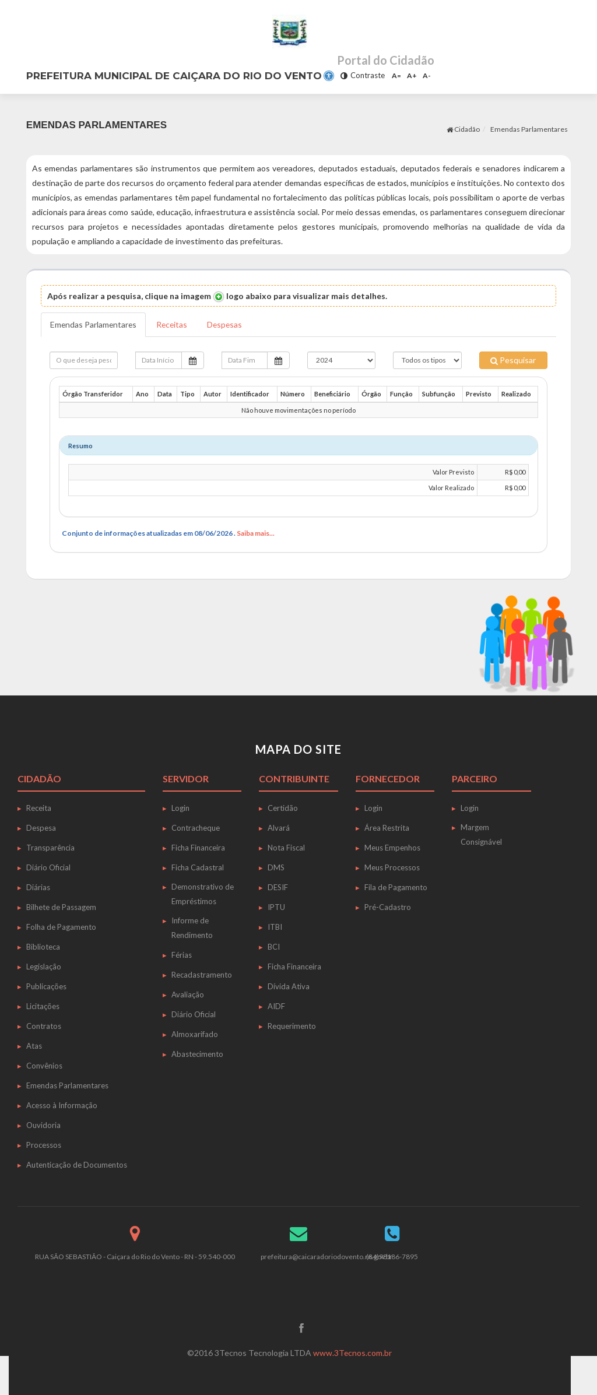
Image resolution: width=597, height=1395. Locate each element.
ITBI (275, 927)
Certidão (283, 808)
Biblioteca (43, 946)
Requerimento (292, 1026)
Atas (34, 1045)
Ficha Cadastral (197, 867)
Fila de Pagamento (395, 887)
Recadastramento (201, 974)
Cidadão (463, 129)
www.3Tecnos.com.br (352, 1353)
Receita (38, 808)
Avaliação (187, 994)
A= (396, 75)
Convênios (44, 1065)
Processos (43, 1145)
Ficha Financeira (198, 847)
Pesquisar (513, 360)
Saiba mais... (256, 533)
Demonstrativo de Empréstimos (202, 894)
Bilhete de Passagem (61, 907)
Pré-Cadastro (387, 907)
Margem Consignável (481, 834)
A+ (412, 75)
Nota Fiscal (286, 847)
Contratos (43, 1026)
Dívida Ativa (289, 986)
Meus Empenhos (392, 847)
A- (427, 75)
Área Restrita (386, 827)
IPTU (276, 907)
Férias (181, 955)
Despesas (228, 324)
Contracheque (195, 827)
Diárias (38, 887)
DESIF (278, 887)
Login (180, 808)
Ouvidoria (43, 1125)
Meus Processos (392, 867)
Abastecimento (197, 1054)
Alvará (279, 827)
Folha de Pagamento (61, 927)
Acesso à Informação (61, 1105)
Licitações (42, 1006)
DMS (276, 867)
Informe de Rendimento (192, 928)
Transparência (50, 847)
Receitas (174, 324)
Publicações (46, 986)
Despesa (41, 827)
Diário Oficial (48, 867)
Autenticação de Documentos (76, 1164)
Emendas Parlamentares (529, 129)
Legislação (43, 966)
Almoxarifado (194, 1034)
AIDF (276, 1006)
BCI (274, 946)
